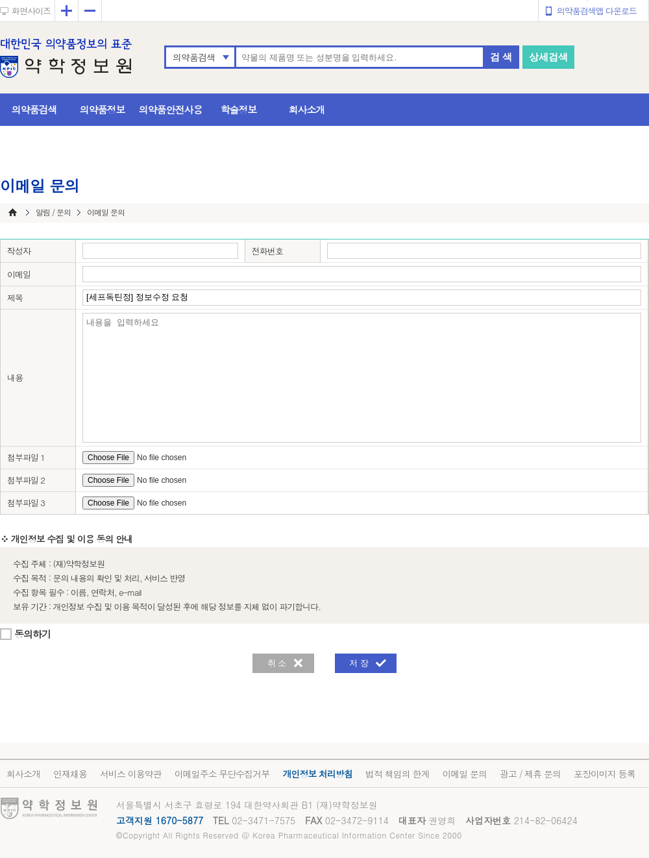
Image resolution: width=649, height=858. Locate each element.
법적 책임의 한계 (397, 773)
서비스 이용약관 (131, 773)
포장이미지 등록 (604, 773)
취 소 (277, 663)
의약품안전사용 (170, 109)
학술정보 (239, 109)
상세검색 (548, 56)
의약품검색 (194, 57)
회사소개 (307, 109)
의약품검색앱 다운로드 (597, 11)
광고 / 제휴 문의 (530, 773)
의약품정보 (102, 109)
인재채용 (70, 773)
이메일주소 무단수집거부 (222, 773)
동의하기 (32, 634)
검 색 (501, 56)
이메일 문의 (464, 773)
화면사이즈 (31, 11)
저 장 (359, 663)
